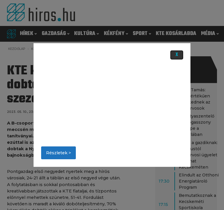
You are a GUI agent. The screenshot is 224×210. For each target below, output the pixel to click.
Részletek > (58, 152)
